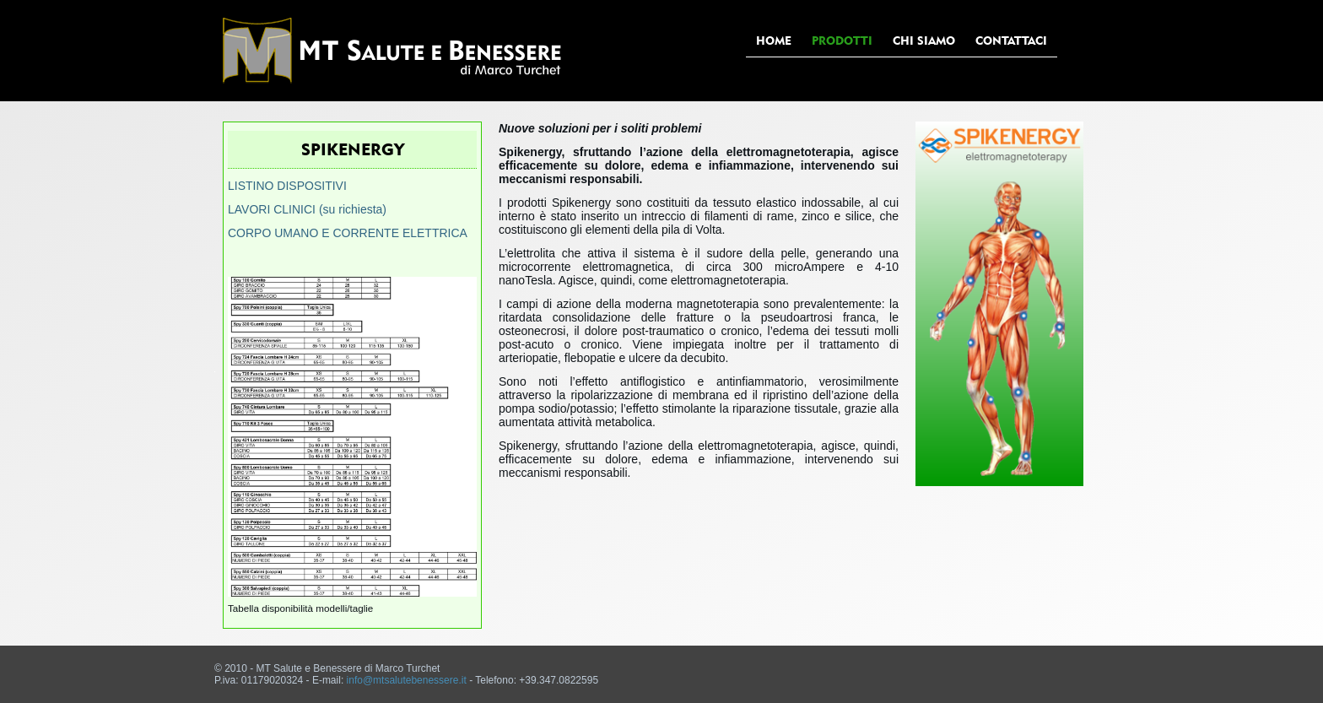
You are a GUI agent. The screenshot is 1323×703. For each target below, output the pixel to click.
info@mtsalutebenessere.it (407, 680)
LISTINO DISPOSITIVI (287, 185)
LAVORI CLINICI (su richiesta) (307, 209)
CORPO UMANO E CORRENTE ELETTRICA (347, 233)
